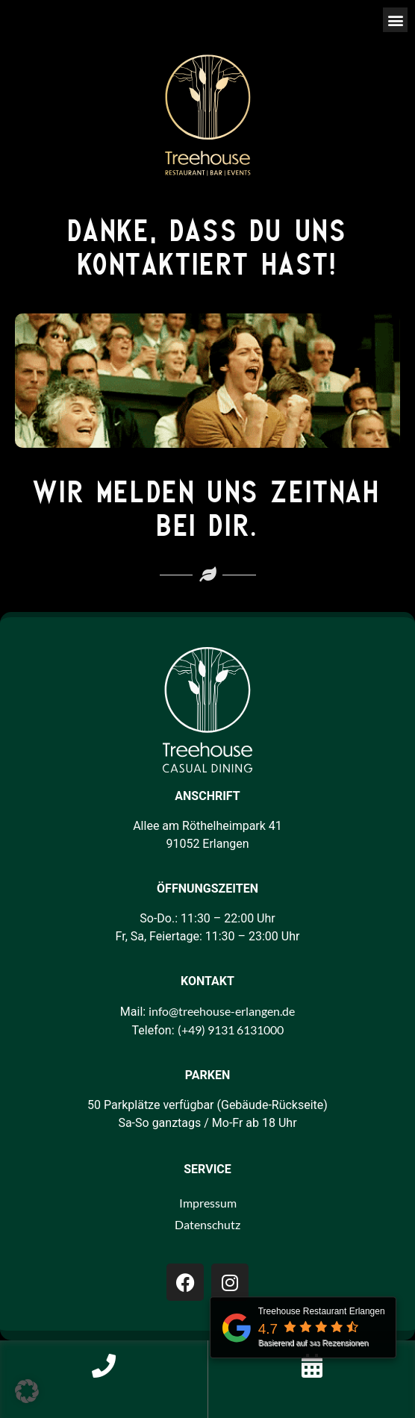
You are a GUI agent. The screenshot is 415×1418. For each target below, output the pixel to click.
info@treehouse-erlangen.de (222, 1011)
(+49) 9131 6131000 (231, 1029)
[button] (395, 19)
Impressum (208, 1203)
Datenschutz (207, 1224)
